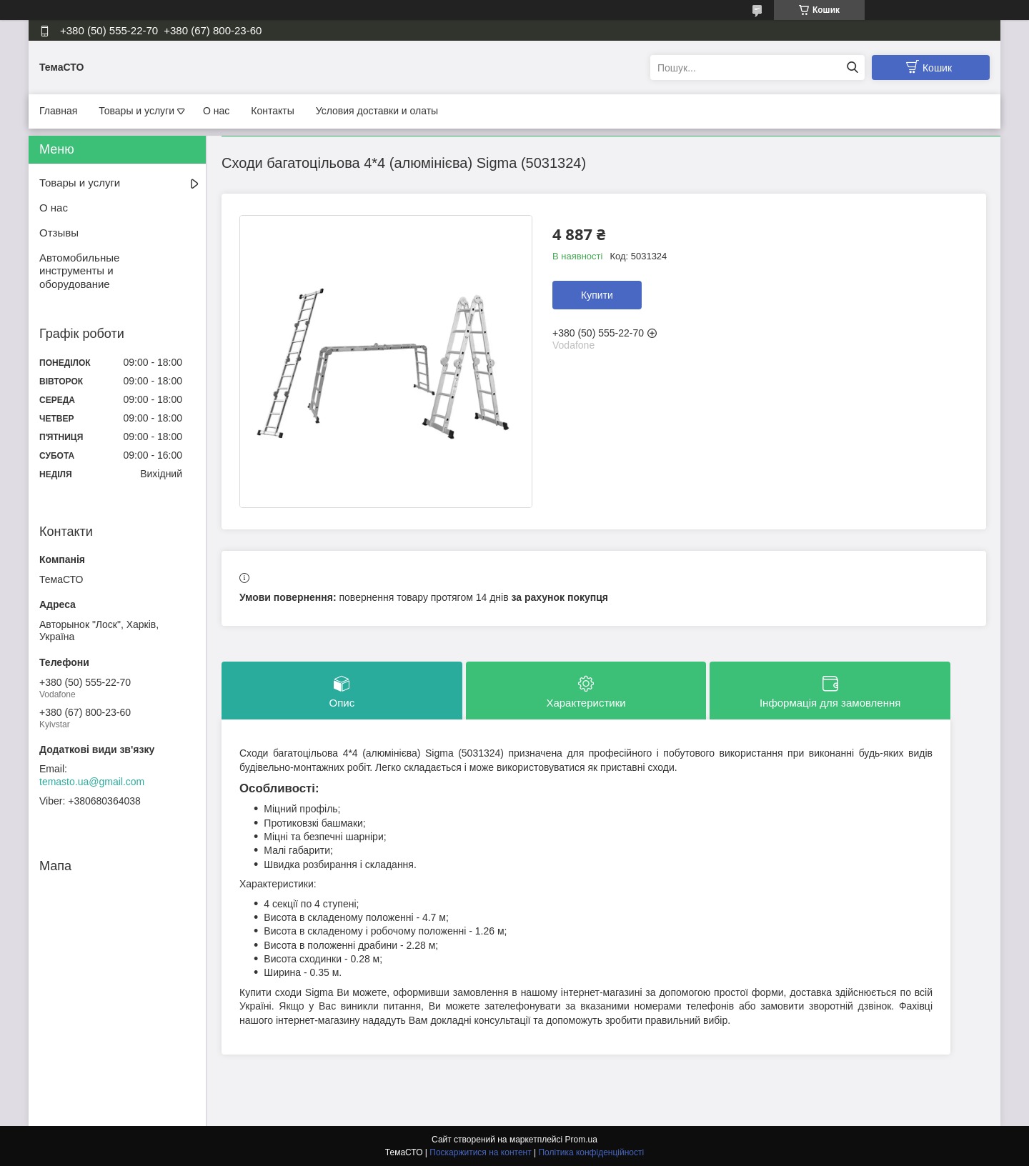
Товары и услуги (136, 110)
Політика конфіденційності (591, 1152)
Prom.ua (581, 1140)
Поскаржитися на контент (480, 1152)
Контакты (272, 110)
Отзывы (59, 232)
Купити (597, 295)
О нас (216, 110)
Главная (58, 110)
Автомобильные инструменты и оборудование (79, 271)
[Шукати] (852, 67)
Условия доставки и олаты (377, 110)
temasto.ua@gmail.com (91, 781)
